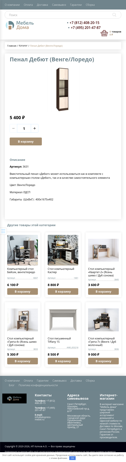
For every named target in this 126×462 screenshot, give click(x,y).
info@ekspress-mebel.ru (43, 418)
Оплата (28, 5)
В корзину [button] (23, 291)
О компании (12, 5)
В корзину (26, 141)
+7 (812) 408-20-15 (84, 22)
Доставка (42, 5)
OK (72, 458)
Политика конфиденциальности (38, 385)
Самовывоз (59, 5)
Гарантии (76, 5)
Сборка (90, 5)
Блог (11, 385)
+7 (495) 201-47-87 (86, 27)
